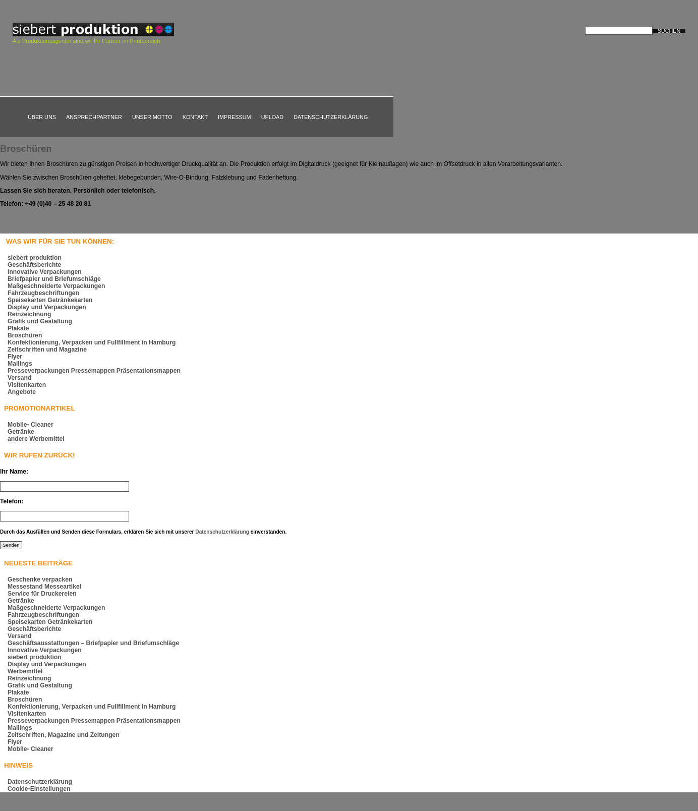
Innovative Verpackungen (45, 271)
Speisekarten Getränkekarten (50, 300)
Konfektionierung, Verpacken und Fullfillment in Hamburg (92, 342)
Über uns (42, 117)
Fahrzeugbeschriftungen (43, 293)
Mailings (20, 363)
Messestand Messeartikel (44, 586)
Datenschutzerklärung (331, 117)
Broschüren (26, 148)
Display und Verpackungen (47, 307)
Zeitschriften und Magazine (47, 349)
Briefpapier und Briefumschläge (54, 278)
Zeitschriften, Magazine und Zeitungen (64, 734)
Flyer (15, 356)
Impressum (234, 117)
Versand (19, 377)
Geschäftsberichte (34, 264)
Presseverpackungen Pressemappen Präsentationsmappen (94, 370)
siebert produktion (35, 257)
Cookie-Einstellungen (39, 788)
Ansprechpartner (94, 117)
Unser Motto (152, 117)
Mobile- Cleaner (30, 424)
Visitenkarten (27, 384)
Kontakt (195, 117)
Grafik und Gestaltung (40, 321)
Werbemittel (25, 671)
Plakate (18, 328)
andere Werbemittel (36, 438)
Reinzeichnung (29, 314)
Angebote (22, 391)
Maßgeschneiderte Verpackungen (56, 285)
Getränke (21, 431)
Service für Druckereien (42, 593)
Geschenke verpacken (40, 579)
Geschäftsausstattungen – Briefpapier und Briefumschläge (93, 643)
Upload (272, 117)
